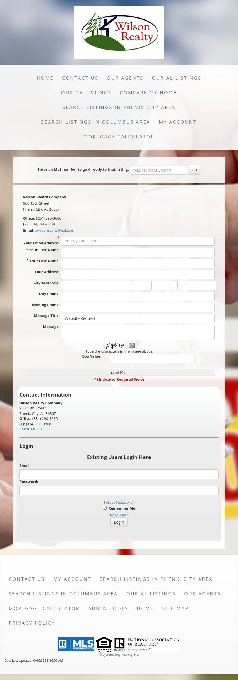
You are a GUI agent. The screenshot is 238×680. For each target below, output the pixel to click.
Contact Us (80, 78)
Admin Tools (108, 608)
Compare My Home (148, 93)
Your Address (47, 271)
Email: (25, 465)
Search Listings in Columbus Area (95, 122)
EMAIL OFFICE (31, 428)
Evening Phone (46, 304)
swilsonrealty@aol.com (54, 230)
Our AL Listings (176, 78)
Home (45, 78)
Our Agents (125, 78)
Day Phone (49, 293)
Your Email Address (41, 242)
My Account (178, 122)
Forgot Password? (119, 502)
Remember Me (119, 508)
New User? (119, 514)
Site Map (175, 608)
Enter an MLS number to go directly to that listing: (83, 169)
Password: (28, 481)
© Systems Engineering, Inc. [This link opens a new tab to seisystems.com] (119, 654)
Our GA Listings (86, 93)
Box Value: (92, 356)
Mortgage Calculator (119, 137)
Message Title (47, 315)
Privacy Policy (32, 623)
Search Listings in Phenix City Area (118, 107)
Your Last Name (44, 260)
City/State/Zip (46, 282)
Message (51, 326)
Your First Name (44, 249)
